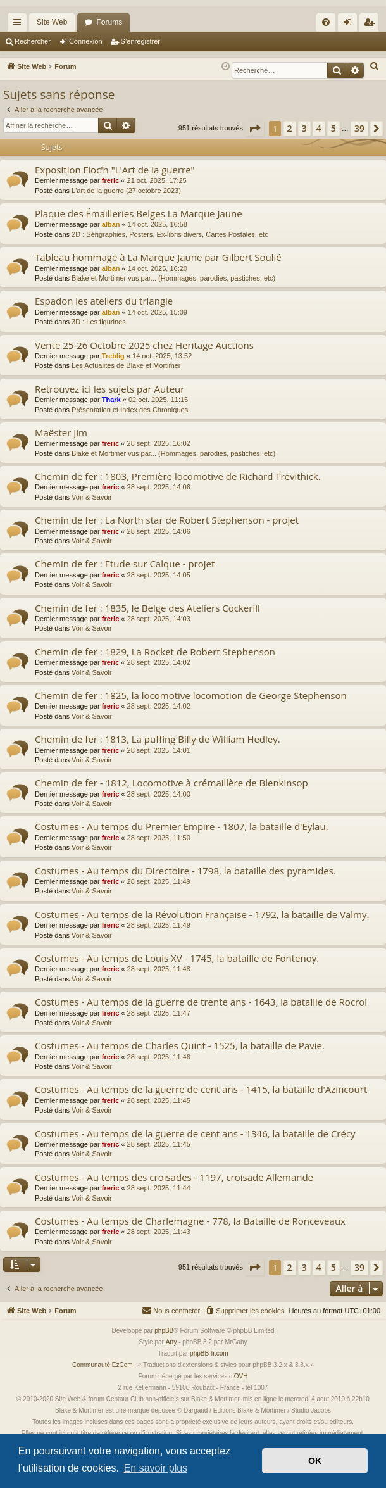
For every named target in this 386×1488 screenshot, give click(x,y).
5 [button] (333, 128)
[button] (254, 128)
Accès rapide (20, 25)
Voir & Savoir (92, 497)
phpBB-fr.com (209, 1353)
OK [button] (315, 1461)
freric (111, 180)
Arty (171, 1342)
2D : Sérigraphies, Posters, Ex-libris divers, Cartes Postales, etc (170, 234)
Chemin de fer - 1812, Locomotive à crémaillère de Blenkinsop (171, 782)
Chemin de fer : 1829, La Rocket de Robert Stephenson (155, 651)
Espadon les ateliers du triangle (104, 300)
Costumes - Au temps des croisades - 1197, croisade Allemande (174, 1177)
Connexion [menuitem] (350, 25)
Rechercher (33, 41)
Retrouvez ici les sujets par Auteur (109, 388)
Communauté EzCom (102, 1364)
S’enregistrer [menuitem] (371, 25)
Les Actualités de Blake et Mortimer (126, 365)
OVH (241, 1376)
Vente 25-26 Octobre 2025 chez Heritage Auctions (144, 345)
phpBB (163, 1330)
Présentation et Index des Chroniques (130, 409)
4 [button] (318, 128)
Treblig (113, 356)
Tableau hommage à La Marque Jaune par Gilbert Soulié (158, 257)
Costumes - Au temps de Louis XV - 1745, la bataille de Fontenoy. (177, 958)
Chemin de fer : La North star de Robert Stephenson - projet (167, 520)
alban (111, 224)
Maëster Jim (61, 432)
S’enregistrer (140, 41)
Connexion (86, 41)
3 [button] (304, 128)
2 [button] (289, 128)
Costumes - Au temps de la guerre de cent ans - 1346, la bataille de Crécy (195, 1133)
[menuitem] (325, 22)
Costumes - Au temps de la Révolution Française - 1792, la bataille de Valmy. (202, 914)
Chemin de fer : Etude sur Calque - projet (125, 563)
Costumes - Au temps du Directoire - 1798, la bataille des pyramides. (185, 870)
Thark (111, 399)
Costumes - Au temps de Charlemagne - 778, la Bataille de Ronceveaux (190, 1220)
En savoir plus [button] (156, 1468)
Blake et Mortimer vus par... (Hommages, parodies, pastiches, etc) (173, 278)
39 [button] (359, 128)
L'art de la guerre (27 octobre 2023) (126, 190)
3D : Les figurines (99, 321)
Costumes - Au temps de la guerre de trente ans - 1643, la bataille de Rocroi (201, 1001)
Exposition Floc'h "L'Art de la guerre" (115, 169)
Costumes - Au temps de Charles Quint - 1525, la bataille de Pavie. (180, 1045)
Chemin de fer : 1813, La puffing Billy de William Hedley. (157, 739)
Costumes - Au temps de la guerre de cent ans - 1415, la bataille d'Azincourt (201, 1089)
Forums (109, 22)
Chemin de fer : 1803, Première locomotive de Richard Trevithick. (178, 476)
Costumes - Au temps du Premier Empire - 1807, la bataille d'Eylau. (181, 826)
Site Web (52, 22)
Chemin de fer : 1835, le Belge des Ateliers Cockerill (147, 608)
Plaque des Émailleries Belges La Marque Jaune (138, 213)
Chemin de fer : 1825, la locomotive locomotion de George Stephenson (191, 695)
